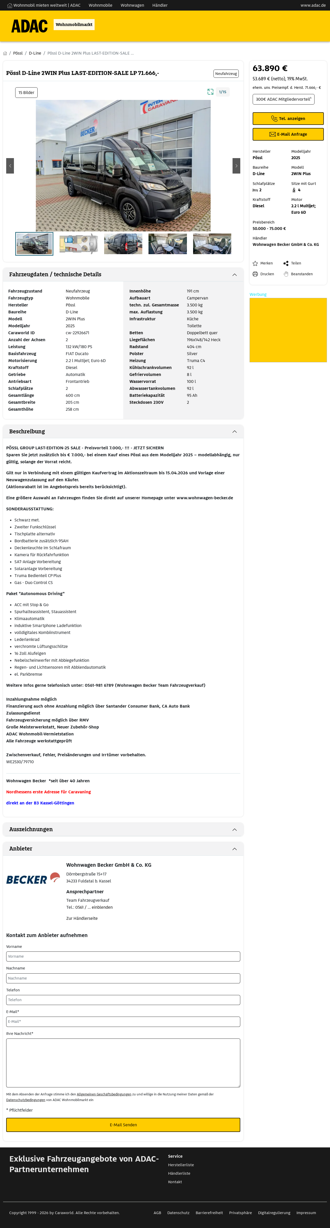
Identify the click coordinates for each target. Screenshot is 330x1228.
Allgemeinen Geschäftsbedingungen (104, 1094)
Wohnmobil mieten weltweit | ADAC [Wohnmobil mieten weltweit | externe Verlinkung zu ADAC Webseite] (43, 5)
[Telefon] (123, 1000)
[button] (10, 166)
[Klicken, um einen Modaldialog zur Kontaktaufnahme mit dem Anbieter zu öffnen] (288, 134)
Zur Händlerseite (82, 918)
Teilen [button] (296, 263)
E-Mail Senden (123, 1125)
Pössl (70, 305)
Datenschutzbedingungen (25, 1100)
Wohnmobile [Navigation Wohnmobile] (100, 5)
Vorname (14, 946)
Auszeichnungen (31, 829)
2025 (70, 326)
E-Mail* (12, 1011)
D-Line (72, 312)
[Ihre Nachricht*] (123, 1062)
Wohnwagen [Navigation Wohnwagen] (132, 5)
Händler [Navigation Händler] (160, 5)
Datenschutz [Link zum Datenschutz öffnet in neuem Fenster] (178, 1212)
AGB (157, 1212)
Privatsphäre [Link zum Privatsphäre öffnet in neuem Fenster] (240, 1212)
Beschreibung (27, 431)
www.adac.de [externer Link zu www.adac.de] (313, 5)
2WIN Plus (75, 319)
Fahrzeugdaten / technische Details (55, 274)
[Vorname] (123, 956)
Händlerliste (179, 1173)
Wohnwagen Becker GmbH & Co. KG (286, 244)
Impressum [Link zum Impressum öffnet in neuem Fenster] (306, 1212)
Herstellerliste (181, 1164)
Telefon (13, 990)
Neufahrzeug (78, 291)
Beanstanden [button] (302, 274)
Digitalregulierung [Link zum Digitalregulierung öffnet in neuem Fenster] (274, 1212)
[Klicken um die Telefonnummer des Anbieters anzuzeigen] (288, 118)
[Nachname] (123, 978)
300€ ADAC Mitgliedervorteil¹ (283, 99)
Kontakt (175, 1181)
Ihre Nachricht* (19, 1033)
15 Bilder (26, 92)
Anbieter (20, 848)
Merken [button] (266, 263)
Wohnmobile (77, 298)
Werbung (258, 294)
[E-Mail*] (123, 1022)
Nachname (15, 968)
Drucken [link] (267, 274)
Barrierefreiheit (209, 1212)
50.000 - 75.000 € (269, 228)
